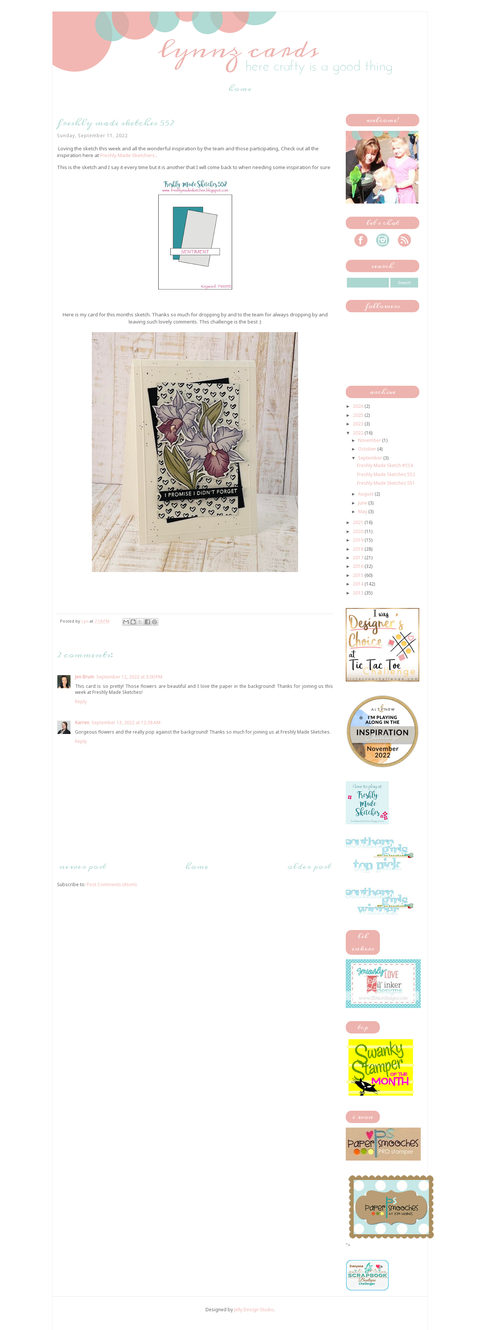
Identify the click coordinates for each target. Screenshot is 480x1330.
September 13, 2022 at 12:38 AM (126, 722)
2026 (358, 406)
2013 (358, 593)
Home (240, 88)
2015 (358, 575)
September (370, 458)
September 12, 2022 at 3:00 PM (129, 677)
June (363, 503)
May (363, 511)
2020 (358, 531)
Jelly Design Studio (254, 1309)
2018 (358, 549)
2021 (358, 522)
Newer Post (82, 866)
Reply (81, 701)
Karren (82, 722)
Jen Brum (84, 677)
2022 (358, 433)
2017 (358, 557)
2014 (358, 584)
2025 (358, 415)
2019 (358, 540)
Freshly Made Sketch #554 (385, 465)
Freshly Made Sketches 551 (386, 483)
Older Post (309, 866)
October (367, 449)
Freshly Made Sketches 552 (386, 474)
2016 (358, 566)
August (366, 494)
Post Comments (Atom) (111, 884)
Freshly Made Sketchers (127, 155)
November (370, 440)
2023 (358, 424)
